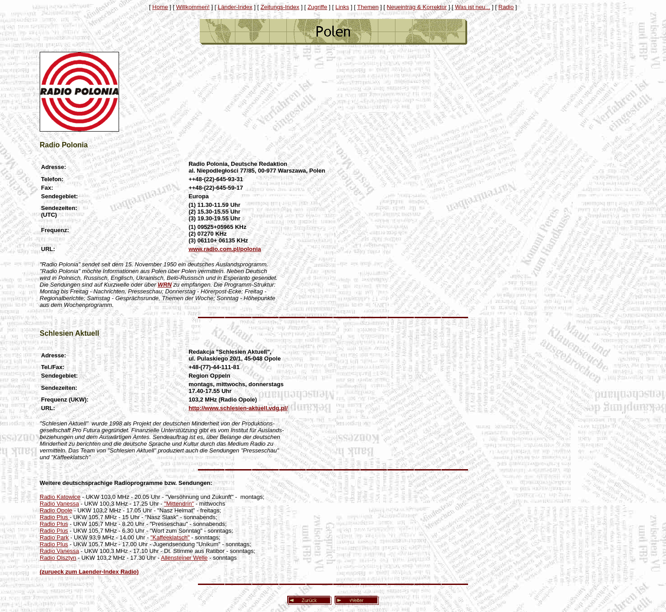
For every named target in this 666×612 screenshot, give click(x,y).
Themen (368, 7)
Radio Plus (54, 517)
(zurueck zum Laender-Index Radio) (89, 571)
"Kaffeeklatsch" (170, 537)
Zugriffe (317, 7)
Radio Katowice (60, 496)
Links (342, 7)
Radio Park (54, 537)
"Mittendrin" (179, 503)
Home (160, 7)
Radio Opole (56, 510)
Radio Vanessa (59, 503)
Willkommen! (193, 7)
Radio (506, 7)
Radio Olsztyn (58, 557)
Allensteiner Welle (184, 557)
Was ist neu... (472, 7)
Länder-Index (235, 7)
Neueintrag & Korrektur (417, 7)
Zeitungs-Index (280, 7)
